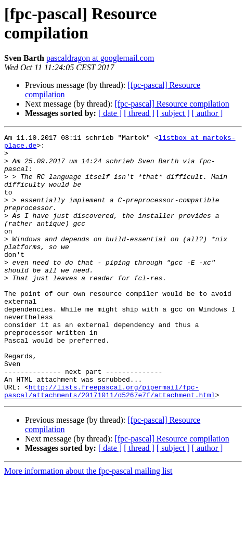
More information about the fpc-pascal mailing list (88, 523)
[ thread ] (139, 113)
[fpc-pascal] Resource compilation (171, 103)
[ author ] (207, 113)
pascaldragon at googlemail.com (100, 58)
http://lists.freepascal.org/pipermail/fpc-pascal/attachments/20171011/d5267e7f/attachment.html (109, 443)
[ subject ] (173, 113)
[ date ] (110, 113)
